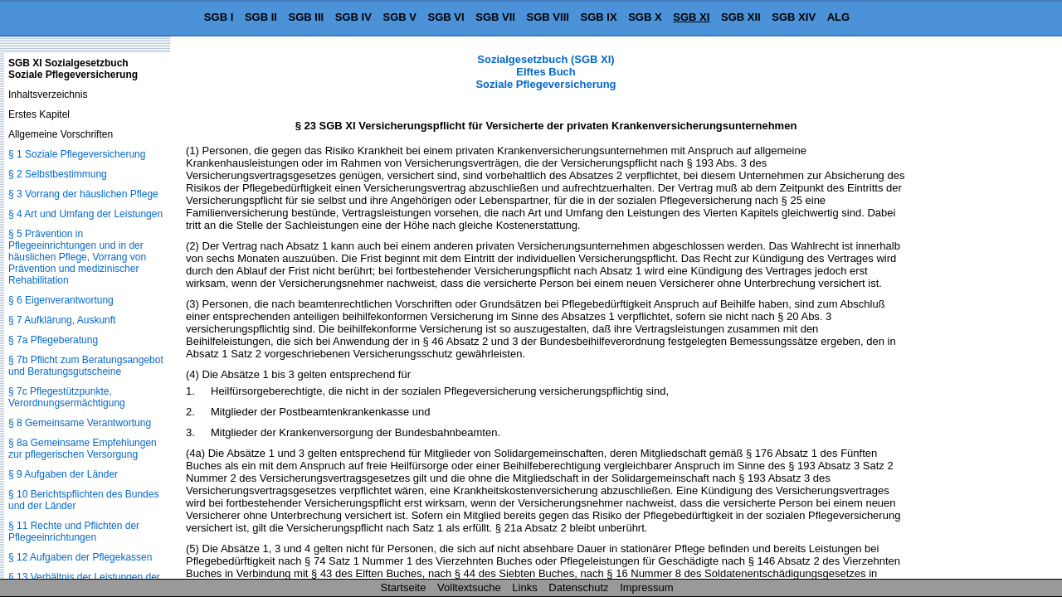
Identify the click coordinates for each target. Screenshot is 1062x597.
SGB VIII (548, 17)
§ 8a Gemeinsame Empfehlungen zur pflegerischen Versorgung (82, 448)
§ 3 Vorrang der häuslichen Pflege (83, 194)
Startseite (403, 587)
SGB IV (353, 17)
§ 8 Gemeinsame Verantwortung (79, 423)
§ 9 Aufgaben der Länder (63, 474)
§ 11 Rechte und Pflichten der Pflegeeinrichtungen (73, 531)
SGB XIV (794, 17)
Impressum (646, 587)
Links (524, 587)
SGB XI (691, 17)
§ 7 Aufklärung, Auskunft (61, 320)
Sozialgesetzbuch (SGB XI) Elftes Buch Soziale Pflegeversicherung (545, 71)
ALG (838, 17)
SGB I (218, 17)
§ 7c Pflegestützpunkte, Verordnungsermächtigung (66, 397)
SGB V (399, 17)
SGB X (644, 17)
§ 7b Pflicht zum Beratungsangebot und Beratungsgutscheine (85, 365)
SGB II (261, 17)
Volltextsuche (469, 587)
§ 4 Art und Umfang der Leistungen (85, 214)
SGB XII (741, 17)
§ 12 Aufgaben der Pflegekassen (80, 557)
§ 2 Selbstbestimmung (57, 174)
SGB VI (446, 17)
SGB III (306, 17)
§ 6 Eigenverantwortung (61, 300)
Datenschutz (578, 587)
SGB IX (599, 17)
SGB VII (495, 17)
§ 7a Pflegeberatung (53, 340)
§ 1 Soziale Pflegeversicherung (76, 154)
